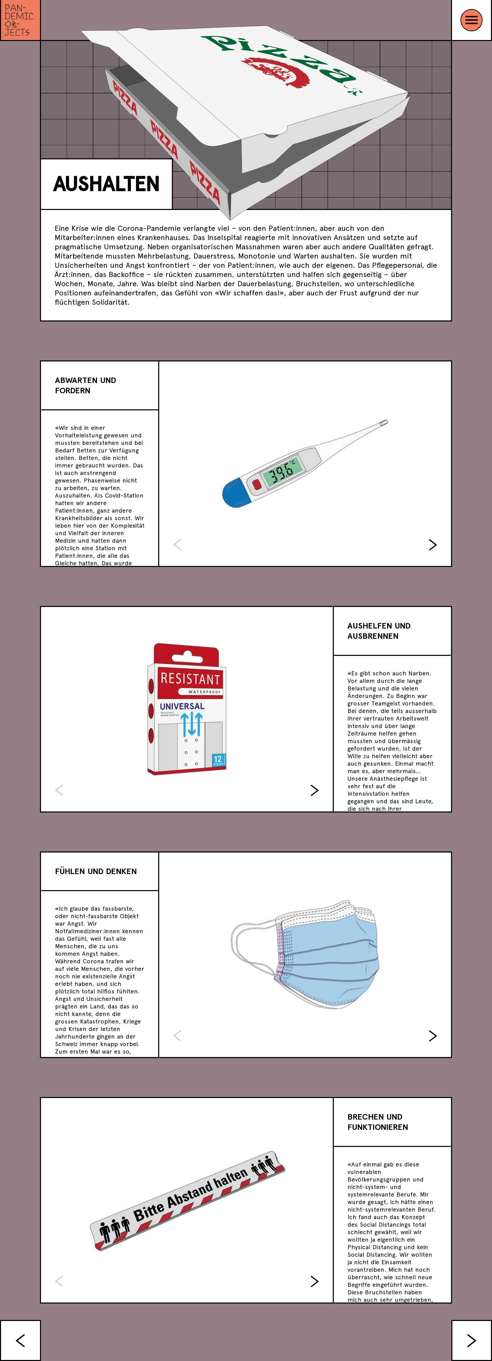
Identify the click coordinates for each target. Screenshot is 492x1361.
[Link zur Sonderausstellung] (20, 20)
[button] (432, 544)
